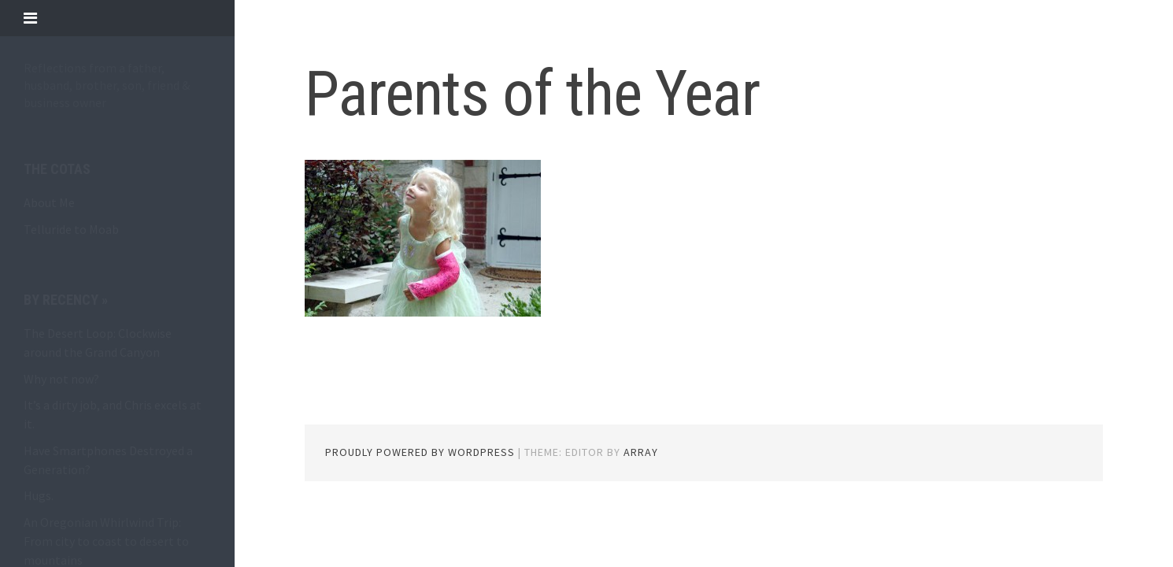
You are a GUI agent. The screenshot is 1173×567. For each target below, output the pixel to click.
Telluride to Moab (71, 229)
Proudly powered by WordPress (420, 452)
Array (641, 452)
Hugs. (39, 495)
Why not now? (61, 379)
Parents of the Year (532, 94)
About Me (49, 202)
